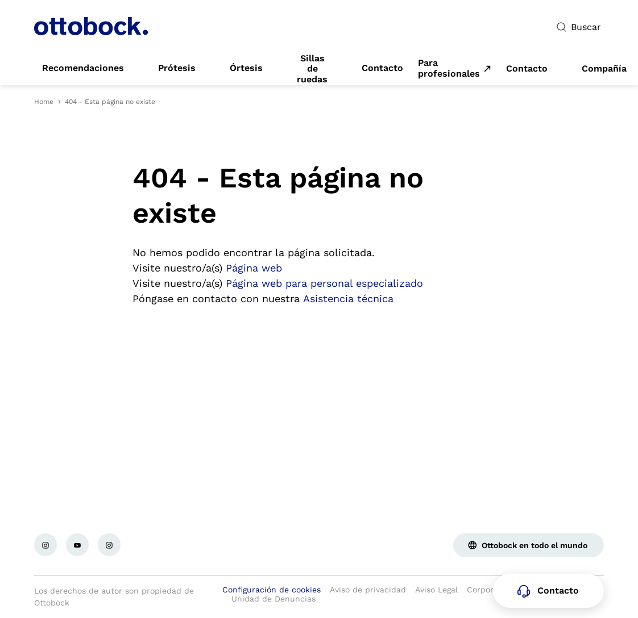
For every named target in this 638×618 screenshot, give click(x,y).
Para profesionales (449, 68)
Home (43, 102)
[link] (83, 68)
